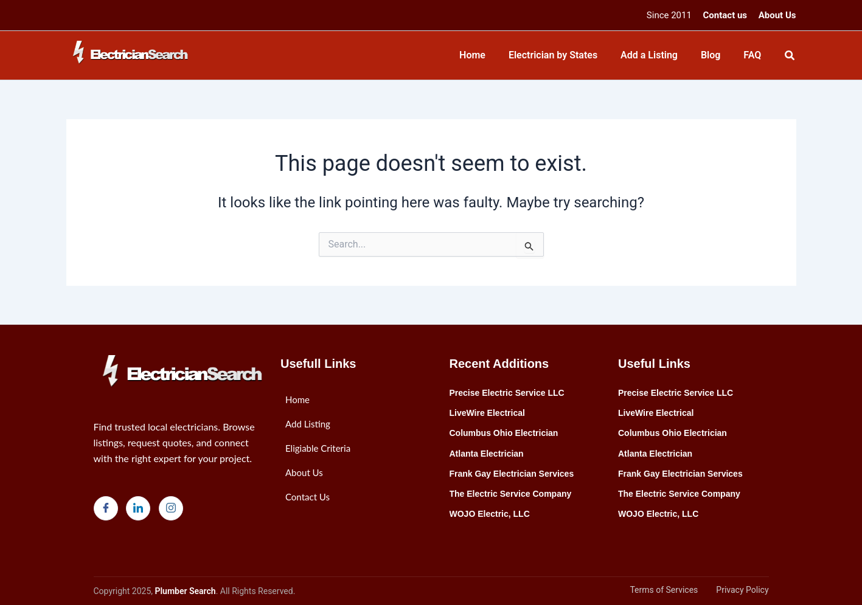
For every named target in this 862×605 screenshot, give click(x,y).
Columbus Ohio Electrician (504, 433)
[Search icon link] (790, 56)
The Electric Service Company (511, 494)
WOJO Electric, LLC (490, 514)
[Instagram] (171, 508)
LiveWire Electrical (487, 413)
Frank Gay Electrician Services (512, 474)
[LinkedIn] (138, 508)
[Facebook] (106, 508)
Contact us (725, 15)
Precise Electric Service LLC (507, 393)
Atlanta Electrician (487, 453)
